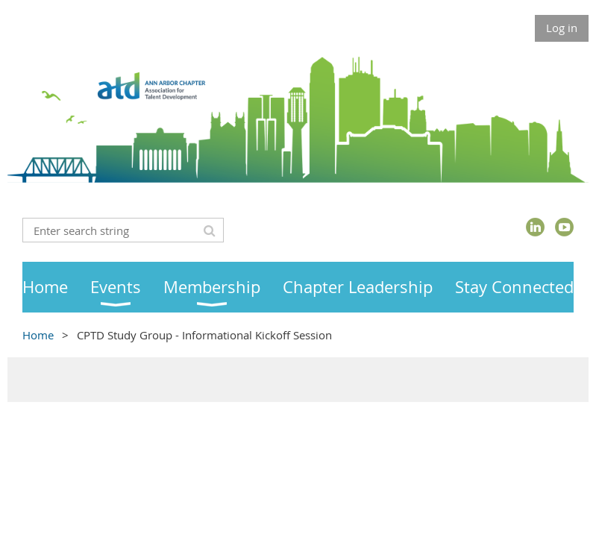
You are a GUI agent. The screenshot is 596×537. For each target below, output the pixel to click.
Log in (561, 27)
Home (38, 334)
